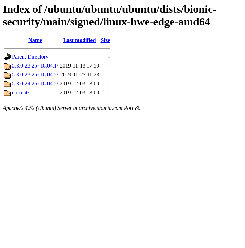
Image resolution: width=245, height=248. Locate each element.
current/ (20, 92)
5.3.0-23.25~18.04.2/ (35, 75)
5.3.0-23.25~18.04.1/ (35, 66)
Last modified (79, 40)
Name (35, 40)
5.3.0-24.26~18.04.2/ (35, 83)
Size (105, 40)
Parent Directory (30, 57)
